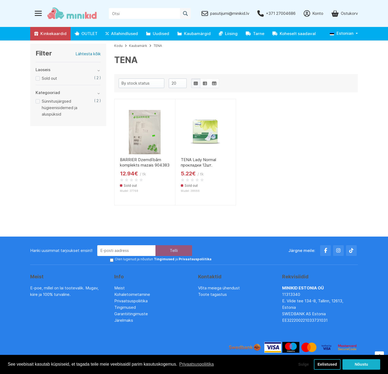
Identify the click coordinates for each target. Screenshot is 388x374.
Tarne (255, 33)
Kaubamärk (138, 46)
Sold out (49, 78)
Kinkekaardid (50, 33)
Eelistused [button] (327, 364)
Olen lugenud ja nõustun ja (163, 259)
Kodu (118, 46)
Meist (119, 287)
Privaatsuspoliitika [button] (196, 364)
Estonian (342, 33)
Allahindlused (122, 33)
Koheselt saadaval (294, 33)
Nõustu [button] (361, 364)
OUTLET (86, 33)
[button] (344, 34)
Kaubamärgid (194, 33)
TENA (158, 46)
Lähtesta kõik (88, 53)
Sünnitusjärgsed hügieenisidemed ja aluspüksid (59, 108)
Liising (228, 33)
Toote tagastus (212, 294)
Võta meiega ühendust (219, 287)
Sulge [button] (303, 364)
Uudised (157, 33)
